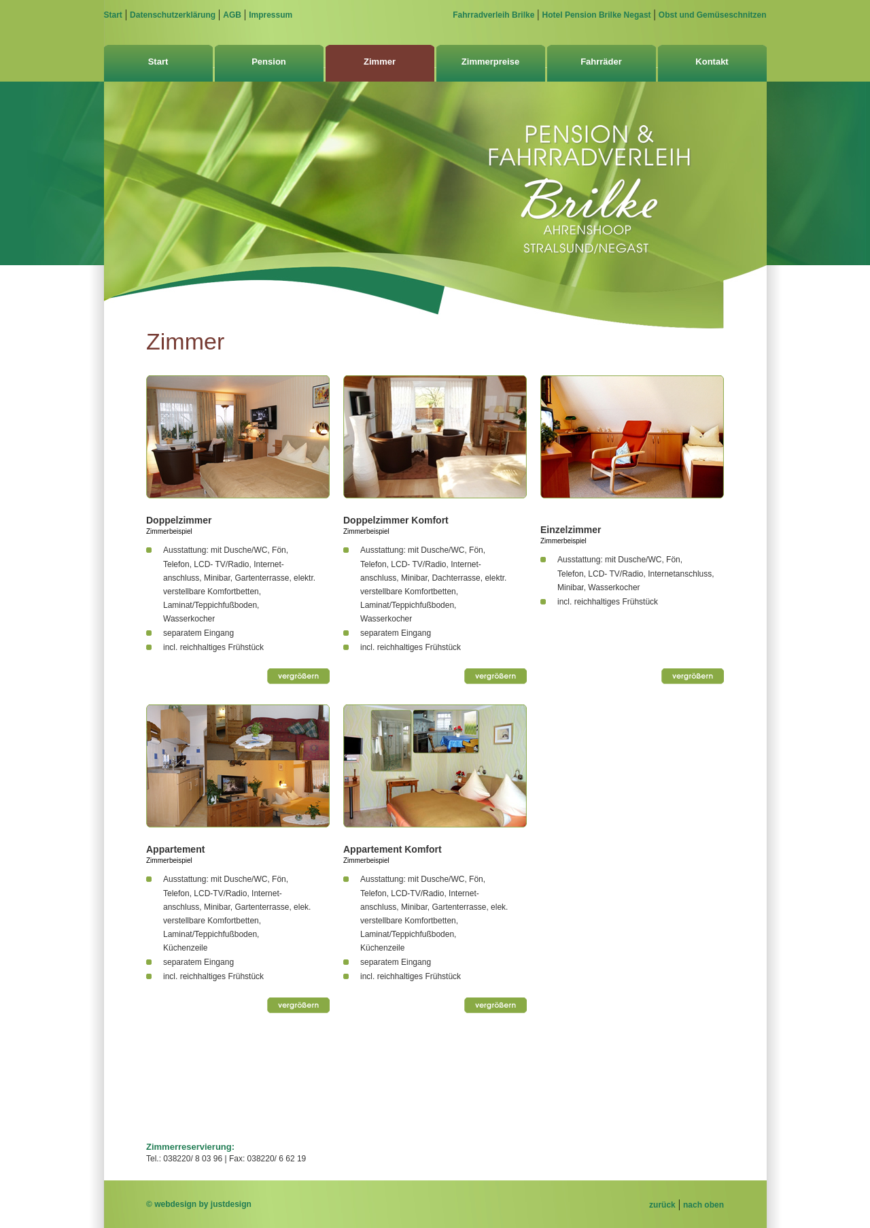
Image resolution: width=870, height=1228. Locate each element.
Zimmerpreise (490, 61)
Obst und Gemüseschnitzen (713, 15)
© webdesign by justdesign (198, 1204)
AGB (232, 15)
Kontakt (711, 61)
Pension (268, 61)
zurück (662, 1205)
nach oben (703, 1205)
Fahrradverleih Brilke (493, 15)
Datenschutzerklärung (172, 15)
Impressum (270, 15)
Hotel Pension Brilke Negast (596, 15)
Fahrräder (601, 61)
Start (113, 15)
